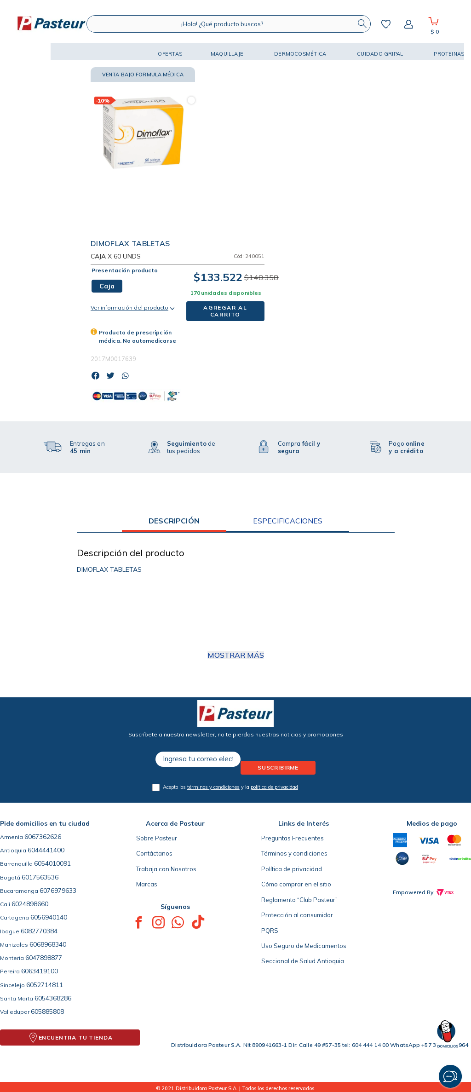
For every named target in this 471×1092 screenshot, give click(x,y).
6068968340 (47, 944)
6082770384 (39, 931)
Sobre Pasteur (156, 838)
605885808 (47, 1011)
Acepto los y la (230, 787)
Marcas (146, 884)
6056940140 (48, 917)
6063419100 (39, 971)
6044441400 (46, 850)
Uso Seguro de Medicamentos (303, 945)
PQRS (269, 930)
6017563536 (40, 877)
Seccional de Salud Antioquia (302, 961)
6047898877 (43, 958)
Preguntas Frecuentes (292, 838)
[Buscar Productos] (362, 24)
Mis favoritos (386, 23)
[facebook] (98, 376)
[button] (32, 51)
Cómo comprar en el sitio (296, 884)
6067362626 (42, 837)
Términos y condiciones (294, 853)
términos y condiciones (213, 787)
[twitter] (113, 376)
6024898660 (29, 904)
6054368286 (52, 998)
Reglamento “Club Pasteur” (299, 899)
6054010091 (52, 863)
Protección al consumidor (297, 915)
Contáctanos (154, 853)
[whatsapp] (127, 376)
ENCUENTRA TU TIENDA (76, 1037)
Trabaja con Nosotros (166, 869)
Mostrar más (235, 655)
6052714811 (44, 985)
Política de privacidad (291, 869)
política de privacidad (274, 787)
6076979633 (58, 890)
